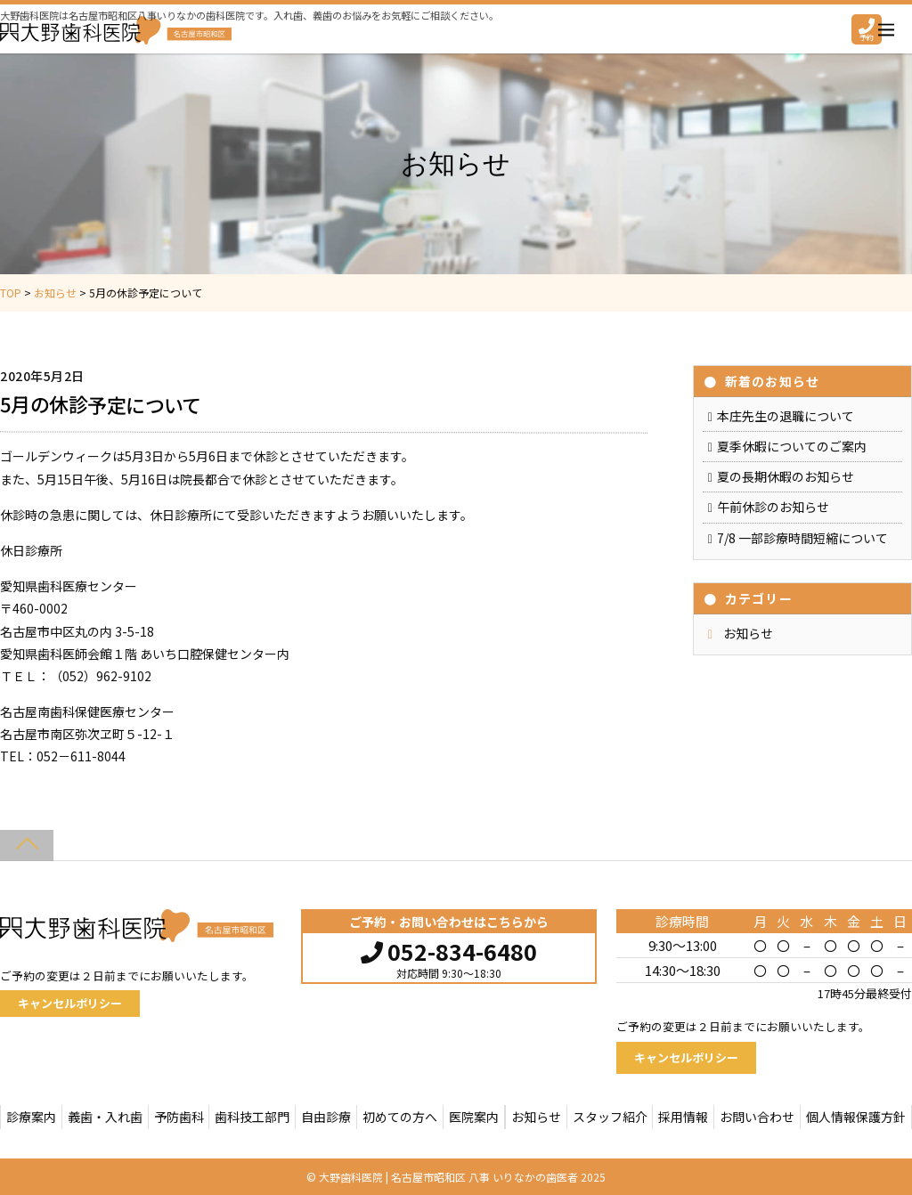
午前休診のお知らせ (773, 507)
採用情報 (683, 1117)
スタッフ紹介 (610, 1117)
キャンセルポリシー (70, 1003)
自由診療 (326, 1117)
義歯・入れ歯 (105, 1117)
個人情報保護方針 (856, 1117)
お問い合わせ (757, 1117)
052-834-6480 (449, 949)
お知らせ (748, 633)
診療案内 (31, 1117)
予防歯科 (179, 1117)
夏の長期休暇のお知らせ (785, 476)
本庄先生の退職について (785, 416)
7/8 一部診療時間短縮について (802, 538)
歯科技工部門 (252, 1117)
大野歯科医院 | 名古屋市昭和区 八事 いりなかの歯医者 (448, 1176)
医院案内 (474, 1117)
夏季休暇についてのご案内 (792, 446)
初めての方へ (399, 1117)
